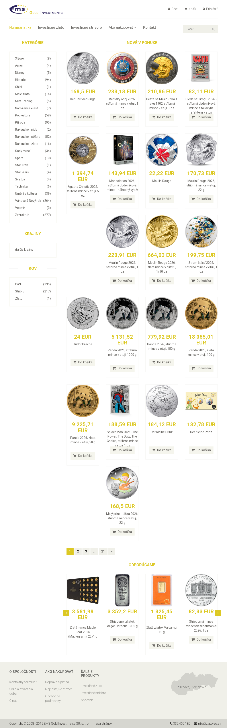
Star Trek (33, 165)
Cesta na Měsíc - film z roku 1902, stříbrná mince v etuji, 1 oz (161, 103)
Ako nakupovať (123, 27)
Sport (33, 158)
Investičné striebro (86, 27)
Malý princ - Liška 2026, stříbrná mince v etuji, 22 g (122, 518)
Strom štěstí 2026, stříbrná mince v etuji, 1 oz (201, 267)
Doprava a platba (57, 682)
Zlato (33, 298)
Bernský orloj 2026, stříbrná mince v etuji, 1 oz (122, 103)
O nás (13, 700)
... (94, 551)
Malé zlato (33, 94)
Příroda (33, 122)
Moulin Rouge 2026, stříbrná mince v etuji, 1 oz (122, 267)
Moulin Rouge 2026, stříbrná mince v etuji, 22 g (201, 185)
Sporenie (87, 700)
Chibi (33, 87)
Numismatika (20, 27)
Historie (33, 80)
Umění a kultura (33, 193)
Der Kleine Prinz (162, 432)
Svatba (33, 179)
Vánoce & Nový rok (33, 200)
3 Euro (33, 58)
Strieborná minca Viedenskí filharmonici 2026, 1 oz (201, 626)
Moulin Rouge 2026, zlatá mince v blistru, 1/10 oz (161, 267)
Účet (173, 9)
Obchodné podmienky (53, 698)
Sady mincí (33, 151)
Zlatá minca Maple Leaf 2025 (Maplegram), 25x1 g (82, 632)
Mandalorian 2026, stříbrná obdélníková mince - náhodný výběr (122, 185)
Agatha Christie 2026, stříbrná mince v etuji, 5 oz (83, 191)
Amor (33, 65)
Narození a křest (33, 108)
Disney (33, 72)
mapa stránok (102, 723)
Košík (190, 9)
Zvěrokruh (33, 215)
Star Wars (33, 172)
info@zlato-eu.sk (207, 723)
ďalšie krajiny (24, 249)
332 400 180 (180, 723)
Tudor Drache (82, 344)
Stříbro (33, 291)
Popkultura (33, 115)
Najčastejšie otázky (58, 689)
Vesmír (33, 208)
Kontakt (149, 27)
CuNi (33, 284)
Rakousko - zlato (33, 144)
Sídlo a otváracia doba (21, 691)
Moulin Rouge (161, 181)
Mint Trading (33, 101)
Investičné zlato (51, 27)
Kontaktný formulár (23, 682)
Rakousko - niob (33, 129)
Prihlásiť (210, 9)
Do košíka (82, 117)
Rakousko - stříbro (33, 136)
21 (103, 551)
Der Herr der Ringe (83, 99)
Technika (33, 186)
